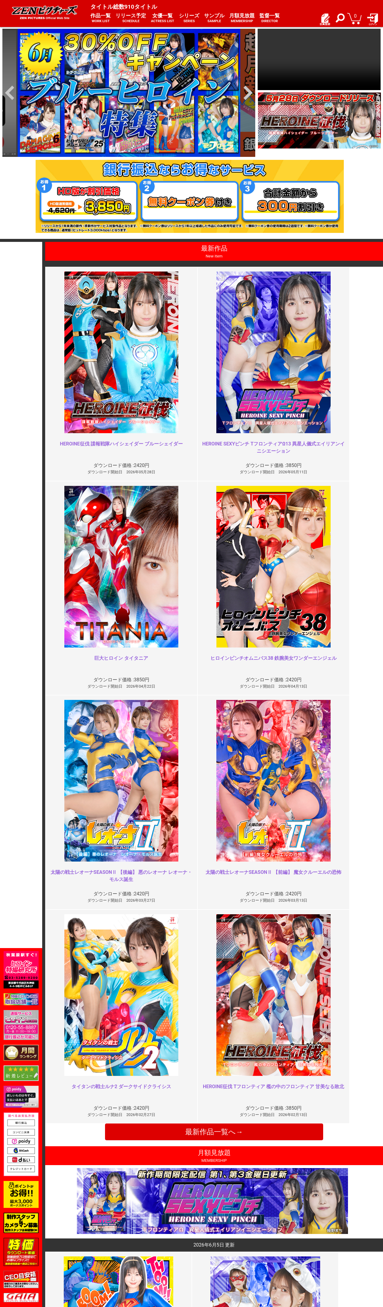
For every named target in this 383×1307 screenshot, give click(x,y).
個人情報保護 (144, 1260)
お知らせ (203, 1247)
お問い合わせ (207, 1260)
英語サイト (205, 1266)
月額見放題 (242, 18)
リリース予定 (130, 18)
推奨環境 (77, 1260)
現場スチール (81, 1273)
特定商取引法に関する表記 (157, 1253)
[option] (128, 93)
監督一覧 (269, 18)
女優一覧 (162, 18)
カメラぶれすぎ (300, 1025)
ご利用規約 (142, 1247)
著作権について (146, 1266)
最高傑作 (124, 1133)
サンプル (214, 18)
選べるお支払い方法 (88, 1266)
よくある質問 (207, 1253)
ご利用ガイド (81, 1253)
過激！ (122, 1025)
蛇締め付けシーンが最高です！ (317, 1133)
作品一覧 (100, 18)
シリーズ (189, 18)
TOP (73, 1247)
